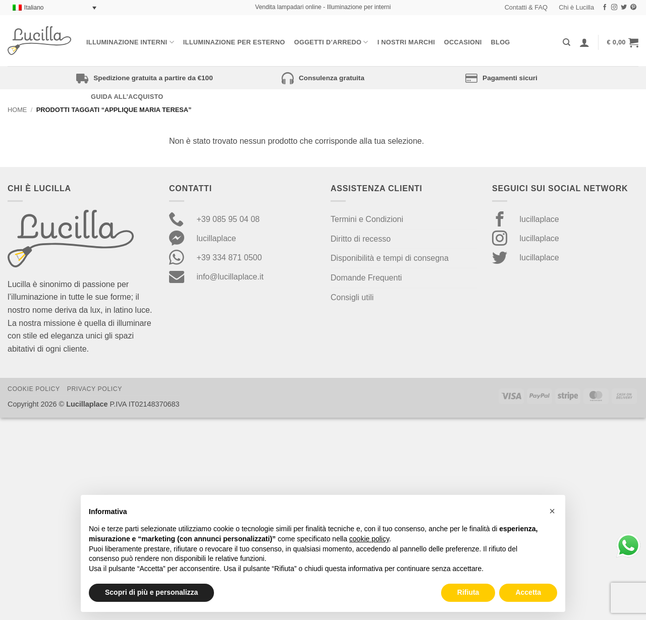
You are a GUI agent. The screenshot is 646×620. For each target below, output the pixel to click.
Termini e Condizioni (367, 219)
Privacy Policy (94, 388)
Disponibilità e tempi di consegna (390, 258)
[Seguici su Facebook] (605, 7)
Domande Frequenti (366, 277)
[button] (622, 42)
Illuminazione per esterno (234, 42)
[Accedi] (584, 42)
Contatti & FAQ (526, 7)
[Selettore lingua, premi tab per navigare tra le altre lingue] (54, 8)
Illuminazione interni (130, 42)
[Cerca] (566, 42)
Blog (500, 42)
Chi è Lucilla (576, 7)
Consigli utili (352, 297)
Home (17, 110)
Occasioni (463, 42)
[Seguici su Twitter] (624, 7)
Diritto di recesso (361, 239)
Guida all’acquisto (127, 96)
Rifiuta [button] (468, 592)
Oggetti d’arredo (331, 42)
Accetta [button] (528, 592)
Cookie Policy (34, 388)
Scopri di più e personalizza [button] (151, 592)
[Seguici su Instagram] (614, 7)
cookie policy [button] (369, 539)
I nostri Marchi (406, 42)
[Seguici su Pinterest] (633, 7)
